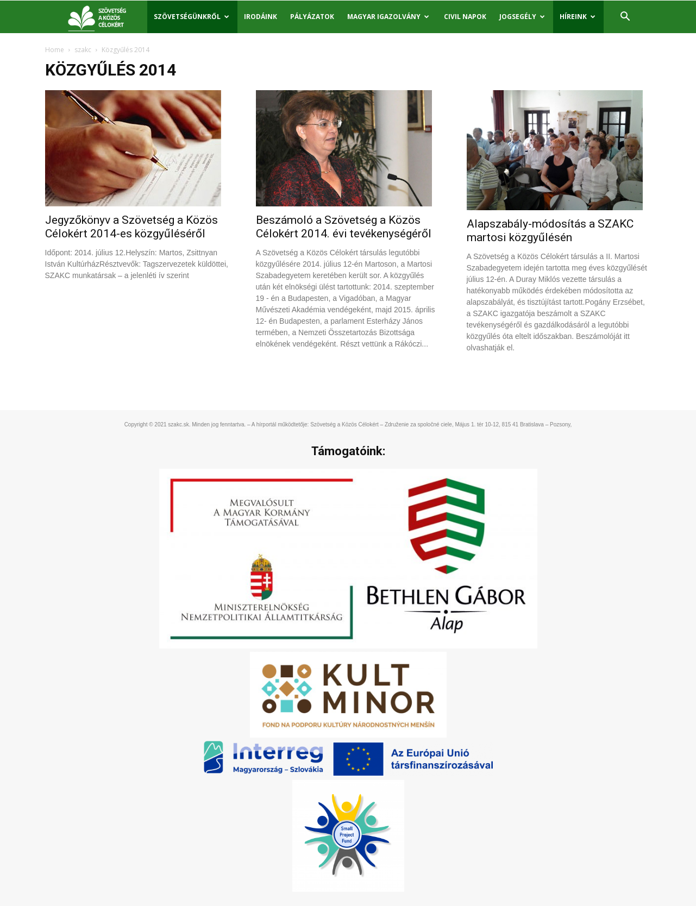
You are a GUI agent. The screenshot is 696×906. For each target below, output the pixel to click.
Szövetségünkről (191, 16)
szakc (82, 49)
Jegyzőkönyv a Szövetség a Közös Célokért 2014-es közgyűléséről (131, 226)
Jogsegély (522, 16)
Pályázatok (312, 16)
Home (54, 49)
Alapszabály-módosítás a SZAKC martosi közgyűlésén (550, 230)
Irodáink (260, 16)
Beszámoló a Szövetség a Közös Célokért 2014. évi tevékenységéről (343, 226)
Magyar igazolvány (388, 16)
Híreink (577, 16)
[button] (625, 17)
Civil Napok (465, 16)
